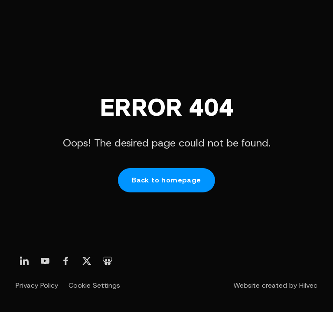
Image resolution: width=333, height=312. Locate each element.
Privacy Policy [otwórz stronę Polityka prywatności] (37, 285)
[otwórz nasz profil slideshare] (107, 261)
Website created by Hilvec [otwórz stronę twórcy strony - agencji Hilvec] (275, 285)
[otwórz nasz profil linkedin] (24, 261)
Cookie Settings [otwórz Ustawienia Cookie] (94, 285)
